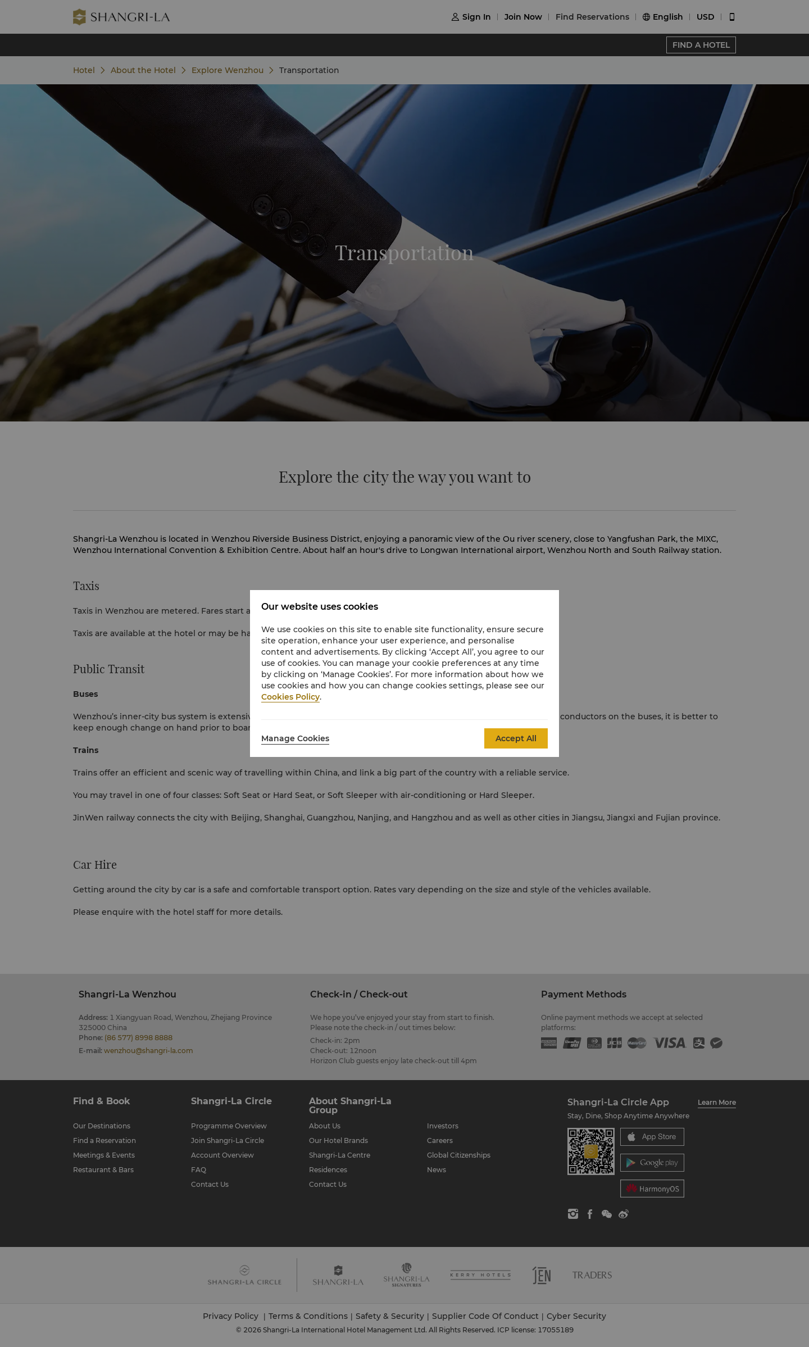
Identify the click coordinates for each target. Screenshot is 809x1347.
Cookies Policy (290, 697)
